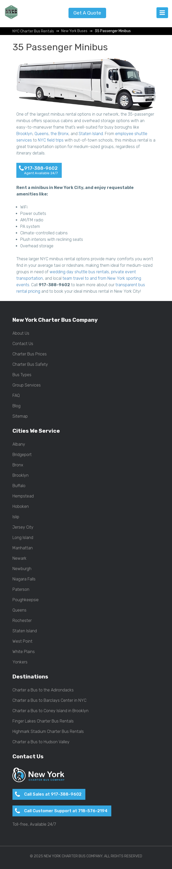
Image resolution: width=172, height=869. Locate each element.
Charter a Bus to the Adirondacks (43, 690)
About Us (20, 333)
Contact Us (22, 343)
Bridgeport (22, 454)
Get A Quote (87, 13)
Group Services (26, 385)
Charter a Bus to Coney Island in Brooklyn (50, 711)
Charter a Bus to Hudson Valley (41, 742)
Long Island (22, 537)
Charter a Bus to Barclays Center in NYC (49, 700)
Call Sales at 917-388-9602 (52, 794)
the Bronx (59, 133)
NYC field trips (51, 140)
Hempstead (23, 496)
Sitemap (20, 416)
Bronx (17, 465)
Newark (19, 558)
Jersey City (22, 527)
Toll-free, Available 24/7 (34, 824)
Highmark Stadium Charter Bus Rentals (48, 731)
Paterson (20, 589)
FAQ (16, 395)
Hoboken (20, 506)
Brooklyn (24, 133)
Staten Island (91, 133)
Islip (15, 517)
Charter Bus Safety (30, 364)
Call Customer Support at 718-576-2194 (65, 810)
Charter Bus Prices (29, 354)
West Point (22, 641)
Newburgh (21, 568)
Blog (16, 406)
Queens (42, 133)
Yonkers (19, 662)
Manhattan (22, 548)
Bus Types (21, 375)
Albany (18, 444)
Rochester (22, 620)
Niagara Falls (24, 579)
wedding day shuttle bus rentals (79, 271)
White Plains (23, 651)
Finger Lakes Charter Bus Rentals (43, 721)
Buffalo (18, 485)
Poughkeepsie (25, 600)
